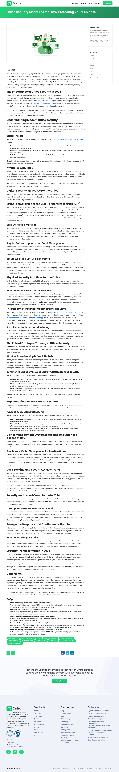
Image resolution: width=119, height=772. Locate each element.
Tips (91, 74)
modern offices (13, 641)
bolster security (29, 210)
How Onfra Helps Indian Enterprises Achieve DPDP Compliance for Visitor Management (99, 31)
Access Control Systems (15, 638)
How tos (92, 65)
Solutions (83, 3)
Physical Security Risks (67, 641)
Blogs (90, 3)
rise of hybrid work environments (44, 103)
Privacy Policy (66, 768)
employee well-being (33, 638)
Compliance (93, 59)
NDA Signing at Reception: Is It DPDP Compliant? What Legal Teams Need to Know (100, 41)
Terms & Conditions (78, 768)
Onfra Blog (53, 641)
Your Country (57, 768)
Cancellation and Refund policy (94, 768)
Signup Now (107, 3)
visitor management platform (64, 312)
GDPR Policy (108, 768)
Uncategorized (94, 78)
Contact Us (97, 3)
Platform (75, 3)
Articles (92, 55)
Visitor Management (15, 643)
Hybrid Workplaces (66, 638)
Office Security (41, 641)
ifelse (19, 768)
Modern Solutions (27, 641)
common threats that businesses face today (67, 139)
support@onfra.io (17, 744)
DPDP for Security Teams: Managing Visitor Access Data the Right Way (99, 36)
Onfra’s (18, 318)
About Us (9, 740)
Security (92, 71)
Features (92, 62)
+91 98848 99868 (17, 746)
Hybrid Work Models (50, 638)
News (91, 68)
